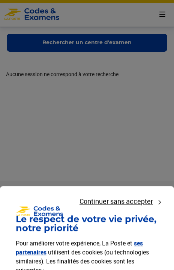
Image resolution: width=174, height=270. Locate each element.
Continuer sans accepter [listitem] (116, 257)
